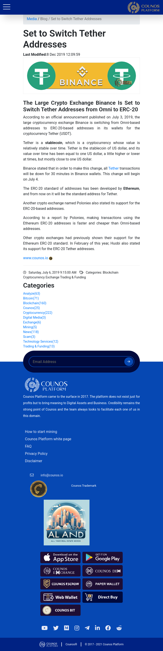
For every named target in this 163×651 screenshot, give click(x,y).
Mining (30, 327)
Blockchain (34, 303)
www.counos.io (35, 258)
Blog (44, 19)
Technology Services (40, 341)
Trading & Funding (39, 346)
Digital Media (34, 317)
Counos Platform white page (48, 439)
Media (32, 19)
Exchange (32, 322)
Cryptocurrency (37, 313)
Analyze (31, 293)
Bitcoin (31, 298)
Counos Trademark (83, 485)
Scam (29, 337)
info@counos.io (52, 475)
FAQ (28, 446)
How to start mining (41, 432)
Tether (114, 168)
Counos (31, 308)
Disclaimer (33, 461)
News (31, 332)
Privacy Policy (36, 453)
